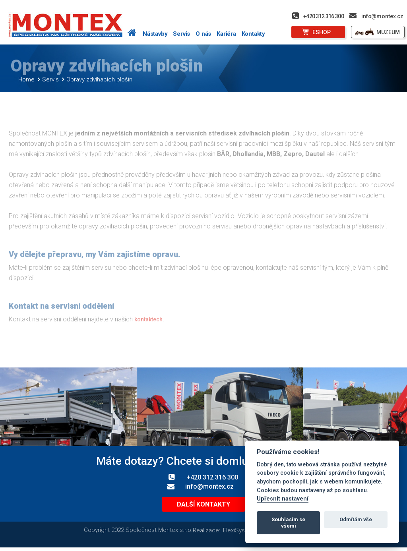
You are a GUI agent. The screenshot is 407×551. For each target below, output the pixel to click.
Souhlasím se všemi (288, 522)
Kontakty (253, 33)
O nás (203, 33)
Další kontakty (203, 507)
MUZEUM (388, 32)
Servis (181, 33)
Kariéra (226, 33)
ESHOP (321, 32)
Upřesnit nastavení (282, 498)
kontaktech (148, 323)
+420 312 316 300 (323, 16)
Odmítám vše (355, 519)
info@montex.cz (382, 16)
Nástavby (155, 33)
